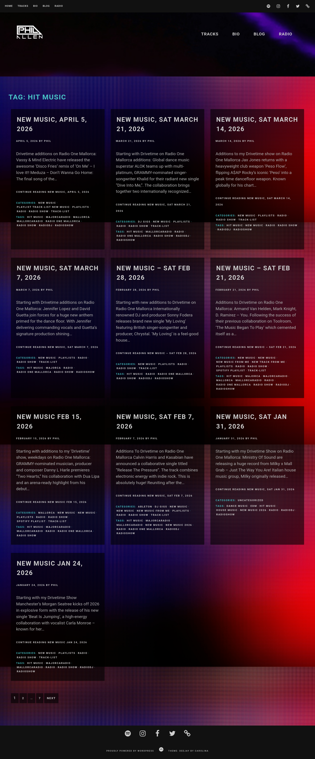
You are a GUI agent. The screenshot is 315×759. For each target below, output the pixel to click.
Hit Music (35, 217)
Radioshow (64, 225)
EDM (253, 505)
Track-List (60, 211)
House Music (227, 510)
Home (9, 6)
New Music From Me (232, 361)
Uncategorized (250, 500)
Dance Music (237, 505)
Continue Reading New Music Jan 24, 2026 (51, 642)
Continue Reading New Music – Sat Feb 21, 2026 (256, 347)
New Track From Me (268, 361)
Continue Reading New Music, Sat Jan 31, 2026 (255, 489)
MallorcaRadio (30, 221)
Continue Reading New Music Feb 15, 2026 (51, 502)
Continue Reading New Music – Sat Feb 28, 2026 (156, 353)
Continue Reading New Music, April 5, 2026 (52, 191)
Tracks (23, 6)
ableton (145, 506)
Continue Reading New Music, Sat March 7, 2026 (57, 347)
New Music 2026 (179, 524)
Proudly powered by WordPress (130, 751)
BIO (35, 6)
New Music (47, 202)
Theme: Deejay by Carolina (188, 751)
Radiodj (45, 225)
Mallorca (81, 217)
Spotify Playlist (230, 370)
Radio (59, 6)
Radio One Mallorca (63, 221)
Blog (46, 6)
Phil (47, 140)
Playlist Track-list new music (43, 206)
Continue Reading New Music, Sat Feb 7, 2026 (154, 495)
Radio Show (39, 211)
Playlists (80, 206)
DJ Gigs (144, 221)
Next (51, 698)
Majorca (53, 367)
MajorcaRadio (58, 217)
